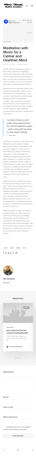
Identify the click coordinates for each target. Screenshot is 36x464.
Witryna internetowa (10, 417)
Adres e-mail (8, 407)
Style (24, 248)
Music (12, 248)
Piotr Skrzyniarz (23, 64)
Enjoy (6, 248)
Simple (18, 248)
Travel (13, 64)
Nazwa (6, 397)
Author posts (6, 282)
